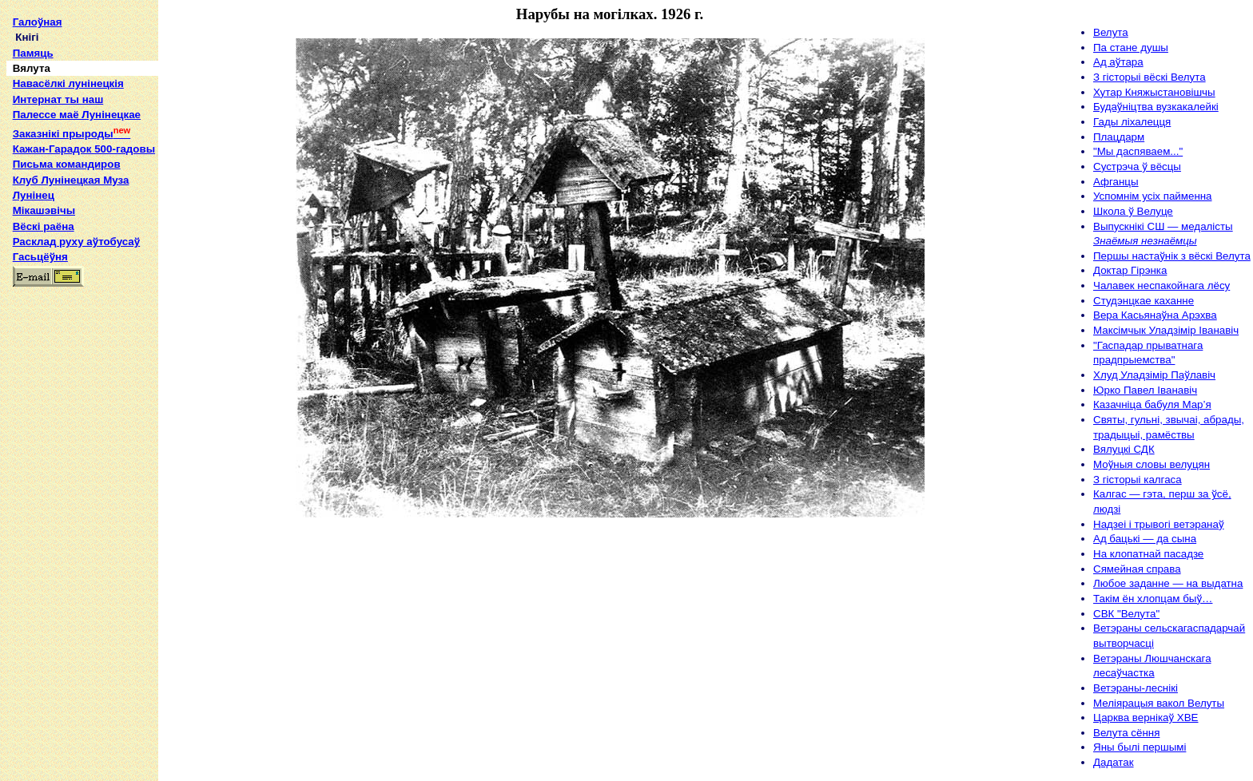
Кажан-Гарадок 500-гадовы (84, 149)
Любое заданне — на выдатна (1168, 583)
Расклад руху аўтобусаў (77, 242)
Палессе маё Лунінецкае (77, 115)
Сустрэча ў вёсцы (1137, 166)
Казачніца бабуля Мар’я (1152, 404)
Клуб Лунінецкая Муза (71, 180)
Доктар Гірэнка (1130, 270)
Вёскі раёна (43, 226)
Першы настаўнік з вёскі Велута (1172, 256)
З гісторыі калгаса (1137, 480)
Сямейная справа (1137, 569)
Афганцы (1116, 182)
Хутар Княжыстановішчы (1154, 92)
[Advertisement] (81, 536)
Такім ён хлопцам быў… (1152, 599)
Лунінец (33, 195)
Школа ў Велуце (1133, 211)
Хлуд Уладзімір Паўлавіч (1154, 375)
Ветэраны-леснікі (1135, 688)
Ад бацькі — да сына (1144, 539)
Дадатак (1113, 762)
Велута (1110, 32)
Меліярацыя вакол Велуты (1158, 703)
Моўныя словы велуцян (1151, 464)
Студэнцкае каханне (1143, 301)
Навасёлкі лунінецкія (68, 83)
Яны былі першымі (1139, 747)
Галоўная (37, 22)
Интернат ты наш (58, 99)
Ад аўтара (1118, 62)
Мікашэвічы (44, 210)
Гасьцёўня (40, 257)
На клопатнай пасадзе (1148, 554)
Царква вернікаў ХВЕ (1146, 718)
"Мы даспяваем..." (1138, 151)
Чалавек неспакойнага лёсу (1161, 285)
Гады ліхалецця (1132, 122)
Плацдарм (1118, 137)
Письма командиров (67, 164)
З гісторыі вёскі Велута (1149, 77)
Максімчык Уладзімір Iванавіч (1166, 330)
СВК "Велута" (1126, 614)
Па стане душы (1130, 48)
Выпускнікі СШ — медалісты (1163, 226)
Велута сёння (1126, 733)
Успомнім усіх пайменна (1152, 196)
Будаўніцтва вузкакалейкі (1156, 107)
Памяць (33, 53)
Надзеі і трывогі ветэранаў (1158, 524)
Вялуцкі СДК (1124, 449)
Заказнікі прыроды (72, 134)
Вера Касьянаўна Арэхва (1155, 315)
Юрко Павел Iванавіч (1145, 390)
